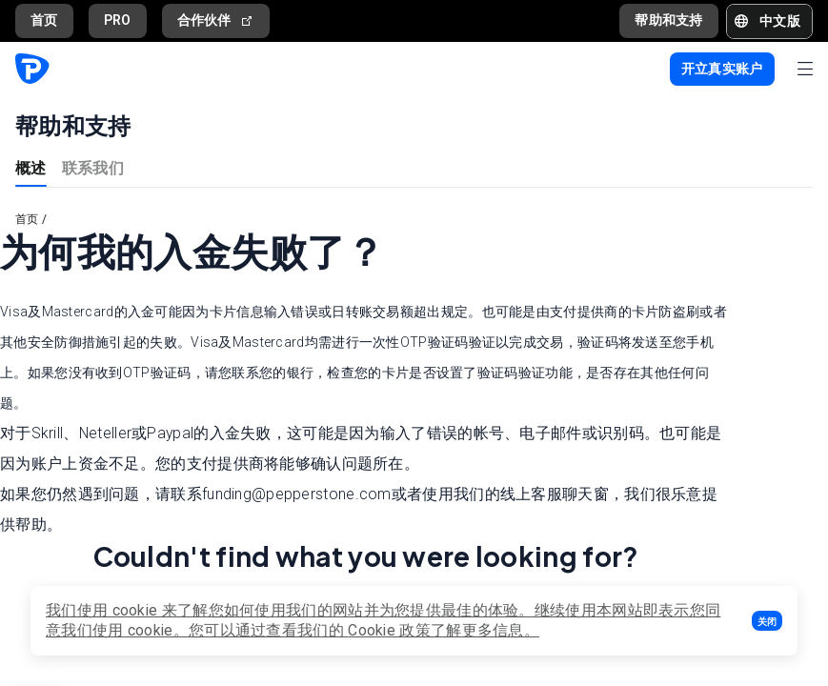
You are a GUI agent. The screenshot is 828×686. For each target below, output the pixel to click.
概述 (31, 167)
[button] (767, 621)
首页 (44, 20)
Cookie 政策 (389, 630)
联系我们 (93, 167)
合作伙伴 (216, 20)
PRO (117, 20)
